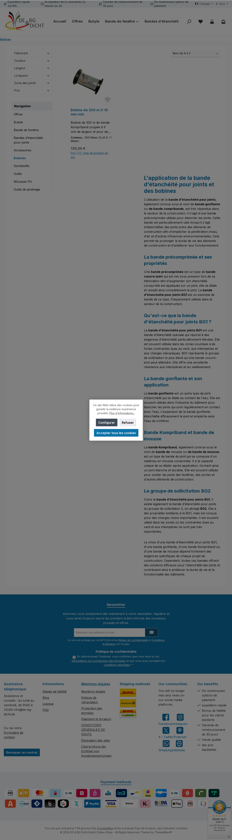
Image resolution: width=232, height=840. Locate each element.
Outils (18, 174)
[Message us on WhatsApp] (166, 745)
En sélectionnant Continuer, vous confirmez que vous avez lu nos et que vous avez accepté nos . (118, 660)
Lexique (48, 704)
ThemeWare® (163, 832)
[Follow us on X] (165, 732)
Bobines (20, 158)
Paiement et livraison (96, 719)
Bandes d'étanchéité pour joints (28, 140)
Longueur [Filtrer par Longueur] (32, 75)
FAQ (46, 710)
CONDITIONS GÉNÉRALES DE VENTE (93, 729)
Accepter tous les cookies (116, 433)
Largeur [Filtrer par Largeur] (32, 68)
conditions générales (117, 664)
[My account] (212, 21)
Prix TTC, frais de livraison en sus (89, 155)
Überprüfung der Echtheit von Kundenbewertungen (96, 751)
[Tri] (195, 53)
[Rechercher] (189, 21)
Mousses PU (23, 181)
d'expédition (105, 828)
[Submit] (151, 632)
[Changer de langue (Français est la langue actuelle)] (204, 4)
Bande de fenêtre (26, 130)
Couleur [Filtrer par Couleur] (32, 60)
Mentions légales (95, 684)
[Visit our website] (179, 745)
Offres (18, 114)
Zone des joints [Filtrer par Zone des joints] (32, 83)
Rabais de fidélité (55, 691)
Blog (46, 698)
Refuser (128, 422)
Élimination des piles (95, 740)
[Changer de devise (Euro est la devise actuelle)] (222, 4)
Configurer (106, 422)
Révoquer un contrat (21, 752)
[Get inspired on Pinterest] (179, 732)
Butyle (18, 122)
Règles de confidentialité (133, 640)
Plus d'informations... (122, 413)
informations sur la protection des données (99, 660)
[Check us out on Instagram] (180, 719)
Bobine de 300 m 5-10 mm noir (89, 112)
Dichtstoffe (21, 166)
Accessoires (22, 150)
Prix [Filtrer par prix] (32, 90)
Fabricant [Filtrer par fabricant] (32, 53)
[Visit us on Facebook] (165, 719)
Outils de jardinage (27, 189)
